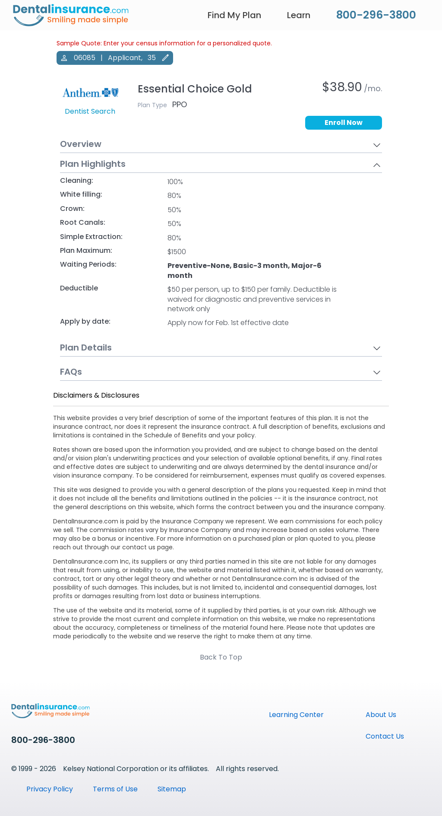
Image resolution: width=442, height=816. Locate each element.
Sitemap (172, 789)
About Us (381, 715)
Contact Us (385, 736)
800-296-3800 (376, 14)
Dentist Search (90, 111)
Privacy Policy (49, 789)
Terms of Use (115, 789)
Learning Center (296, 715)
